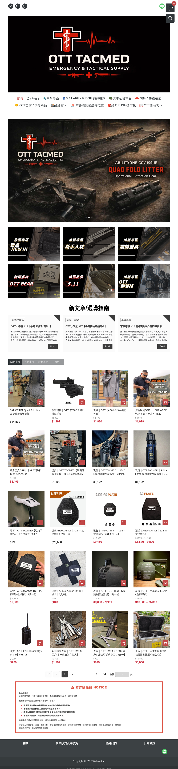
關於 (25, 743)
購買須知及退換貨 (67, 743)
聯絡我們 (111, 743)
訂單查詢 (149, 743)
